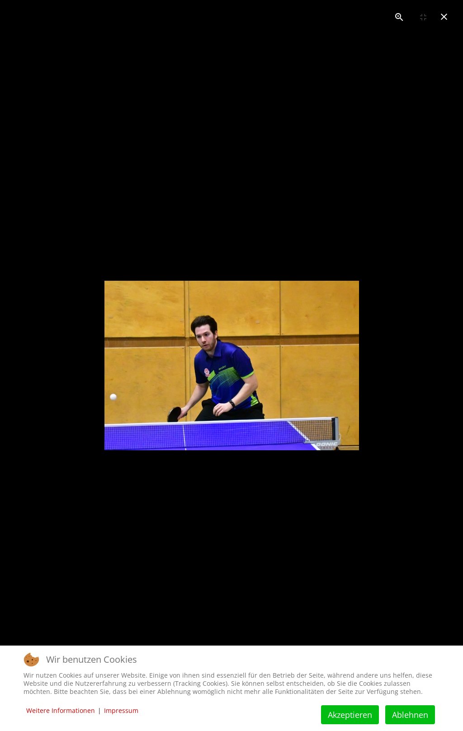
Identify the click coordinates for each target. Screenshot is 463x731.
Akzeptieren (350, 714)
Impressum (121, 710)
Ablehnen (410, 714)
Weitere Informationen (60, 710)
